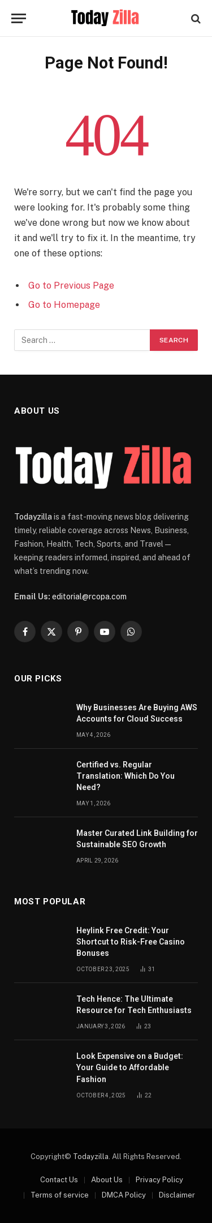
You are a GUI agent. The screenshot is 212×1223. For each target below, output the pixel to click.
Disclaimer (177, 1195)
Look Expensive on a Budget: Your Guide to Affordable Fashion (129, 1067)
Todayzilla (33, 516)
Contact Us (59, 1179)
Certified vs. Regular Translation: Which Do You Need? (125, 776)
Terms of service (60, 1195)
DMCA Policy (124, 1195)
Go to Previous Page (71, 285)
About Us (107, 1179)
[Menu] (18, 18)
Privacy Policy (159, 1179)
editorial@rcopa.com (89, 596)
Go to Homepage (64, 304)
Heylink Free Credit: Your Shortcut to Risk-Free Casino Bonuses (130, 942)
